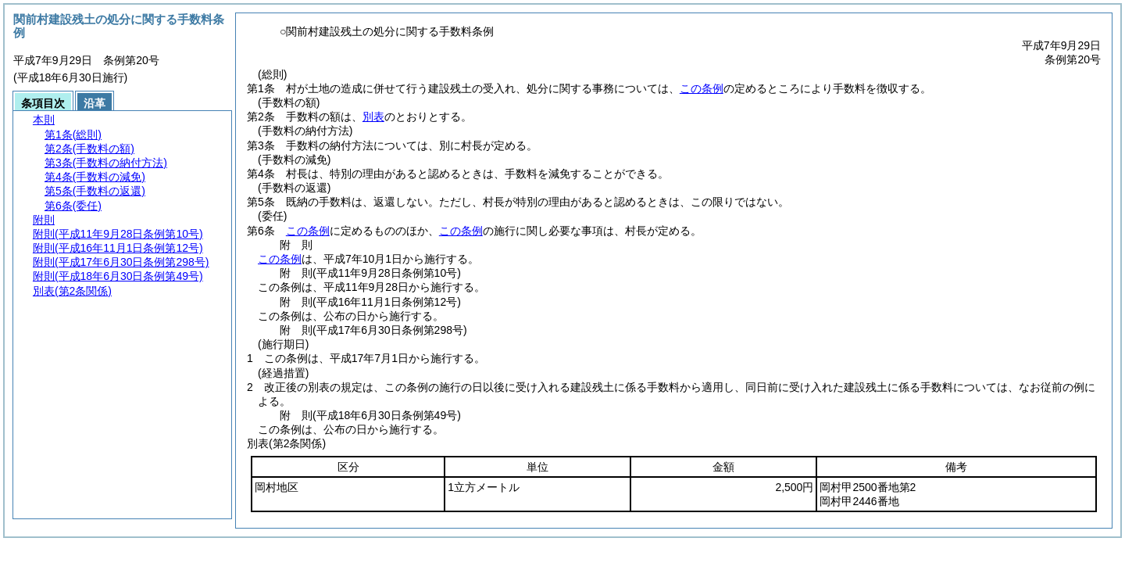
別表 (373, 116)
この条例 (701, 88)
